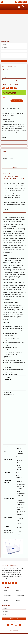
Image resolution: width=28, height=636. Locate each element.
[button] (2, 2)
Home (3, 66)
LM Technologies (9, 66)
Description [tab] (14, 167)
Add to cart (17, 101)
